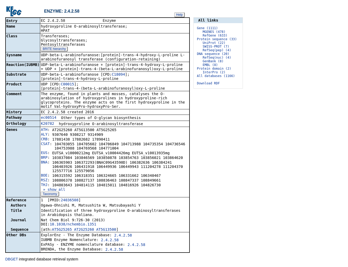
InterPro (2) (214, 72)
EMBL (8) (210, 65)
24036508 (69, 200)
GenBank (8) (213, 61)
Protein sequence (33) (217, 39)
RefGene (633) (215, 35)
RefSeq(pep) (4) (217, 50)
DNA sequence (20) (213, 54)
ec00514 (48, 118)
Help (179, 15)
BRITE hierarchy (54, 49)
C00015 (67, 85)
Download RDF (208, 83)
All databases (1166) (216, 76)
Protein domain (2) (214, 68)
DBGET (11, 260)
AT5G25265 (62, 230)
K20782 (47, 124)
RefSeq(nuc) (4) (217, 57)
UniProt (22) (214, 43)
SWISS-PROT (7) (216, 46)
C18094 (118, 75)
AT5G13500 (106, 230)
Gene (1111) (207, 28)
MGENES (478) (214, 32)
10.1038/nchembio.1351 (73, 225)
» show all (53, 190)
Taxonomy (50, 194)
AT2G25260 (84, 230)
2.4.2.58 (123, 236)
